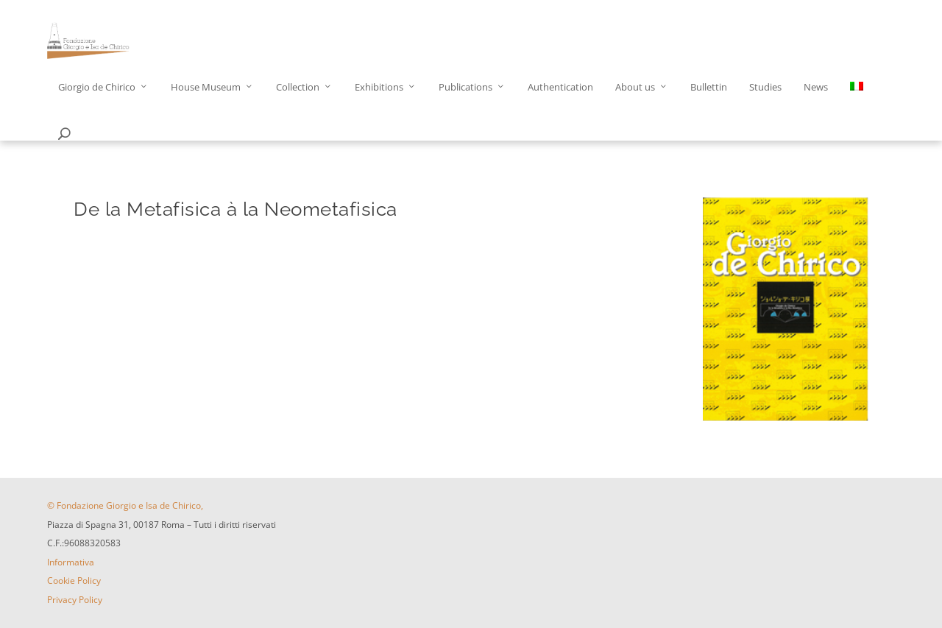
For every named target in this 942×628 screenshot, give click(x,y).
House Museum (206, 87)
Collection (297, 87)
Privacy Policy (74, 599)
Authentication (560, 87)
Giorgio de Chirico (96, 87)
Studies (765, 87)
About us (635, 87)
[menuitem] (856, 105)
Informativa (70, 562)
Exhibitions (379, 87)
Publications (465, 87)
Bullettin (708, 87)
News (816, 87)
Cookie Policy (74, 580)
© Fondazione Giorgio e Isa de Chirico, (125, 505)
